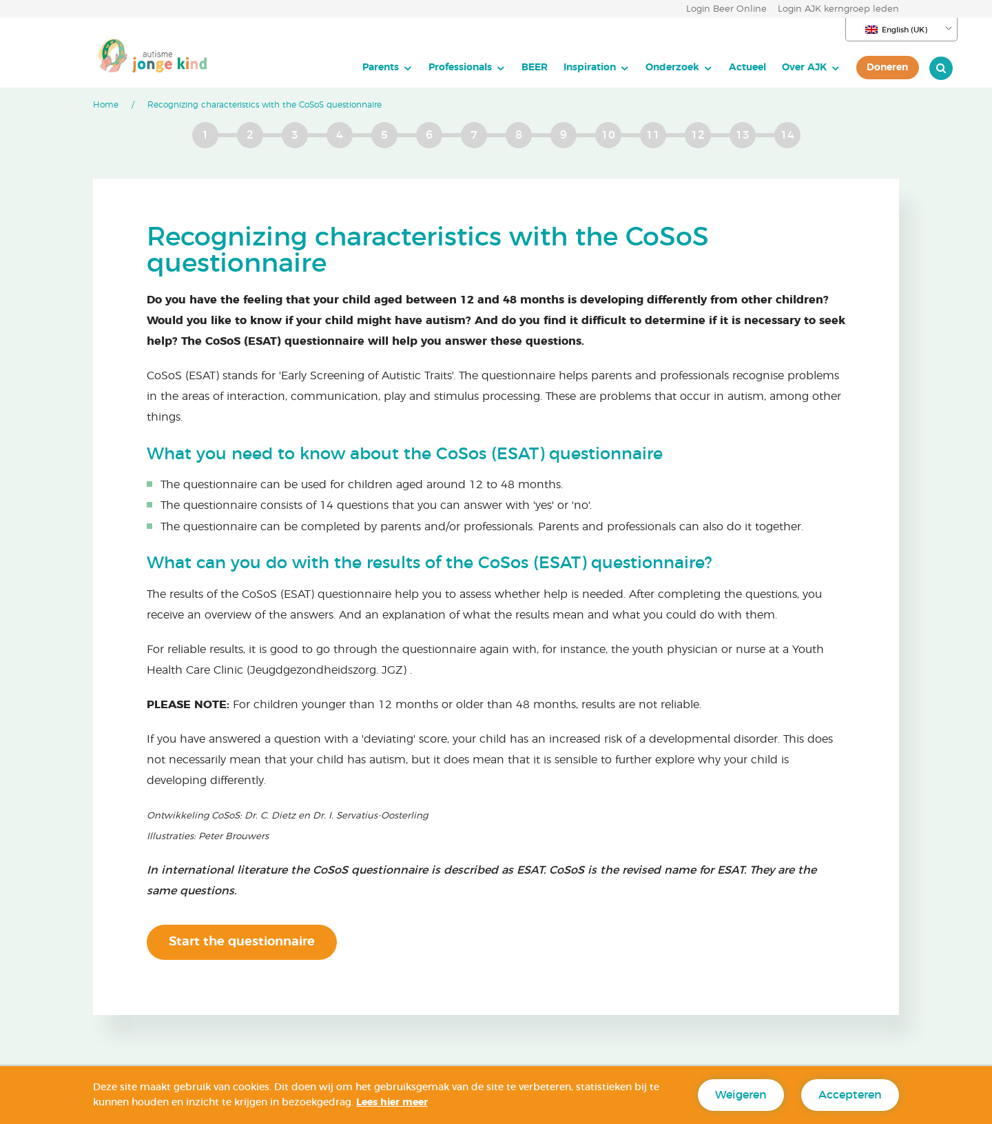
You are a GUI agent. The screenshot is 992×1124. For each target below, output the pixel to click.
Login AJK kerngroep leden (838, 9)
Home (105, 105)
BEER (481, 67)
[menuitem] (334, 67)
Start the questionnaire (242, 942)
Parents (327, 67)
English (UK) (896, 30)
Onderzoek (618, 67)
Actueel (693, 67)
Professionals (406, 67)
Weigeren (741, 1095)
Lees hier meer (392, 1102)
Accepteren (850, 1095)
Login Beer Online (726, 9)
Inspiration (536, 67)
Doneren (834, 67)
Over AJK (750, 67)
